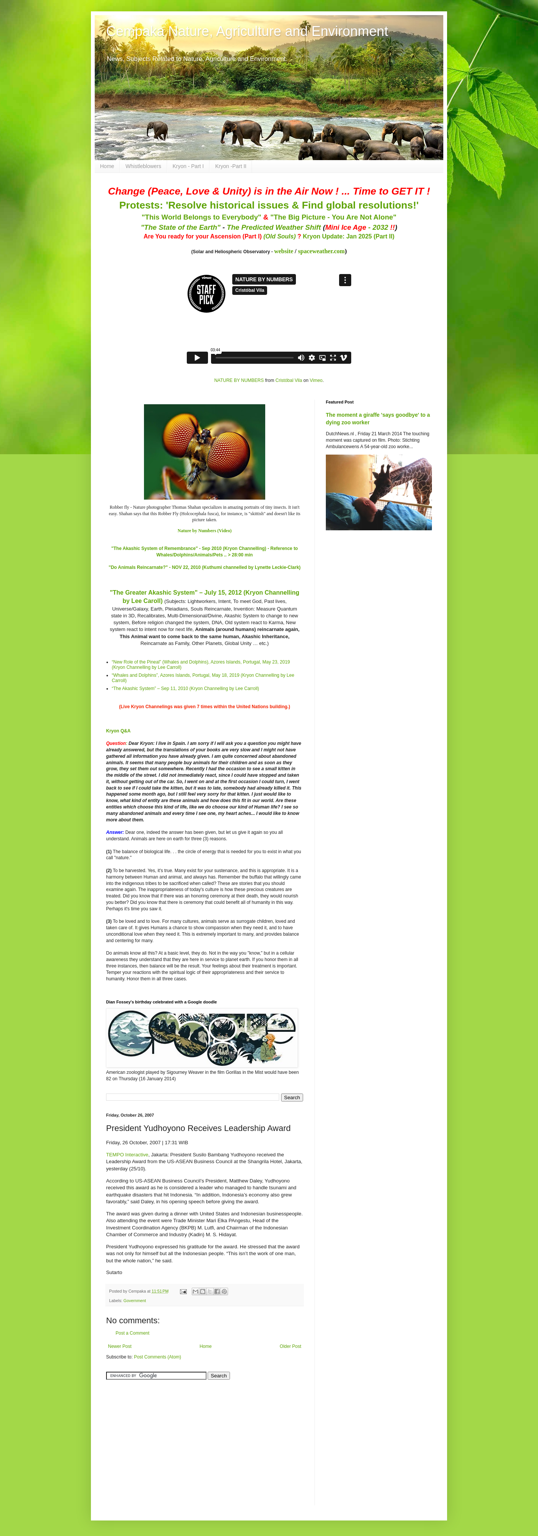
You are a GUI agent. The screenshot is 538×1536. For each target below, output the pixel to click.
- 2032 (360, 227)
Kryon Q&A (118, 731)
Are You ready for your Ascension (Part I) (203, 236)
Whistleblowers (143, 166)
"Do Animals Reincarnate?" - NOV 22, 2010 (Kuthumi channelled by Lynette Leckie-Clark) (205, 567)
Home (107, 166)
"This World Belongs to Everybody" (201, 217)
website (283, 251)
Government (135, 1300)
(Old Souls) (279, 236)
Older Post (290, 1346)
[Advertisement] (153, 1438)
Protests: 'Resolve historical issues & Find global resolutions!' (269, 205)
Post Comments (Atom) (157, 1357)
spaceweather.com (321, 251)
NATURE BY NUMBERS (239, 380)
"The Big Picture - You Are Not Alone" (333, 217)
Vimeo (316, 380)
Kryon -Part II (230, 166)
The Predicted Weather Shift (274, 227)
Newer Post (119, 1346)
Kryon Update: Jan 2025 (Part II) (348, 236)
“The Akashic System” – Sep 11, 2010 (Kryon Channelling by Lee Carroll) (185, 688)
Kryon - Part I (188, 166)
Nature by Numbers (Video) (204, 530)
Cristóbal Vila (288, 380)
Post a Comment (132, 1333)
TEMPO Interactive (127, 1154)
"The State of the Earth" (181, 227)
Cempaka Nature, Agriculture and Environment (247, 31)
